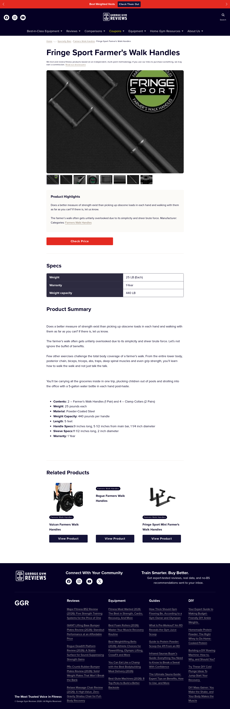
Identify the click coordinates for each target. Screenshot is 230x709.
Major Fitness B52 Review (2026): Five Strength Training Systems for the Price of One (84, 613)
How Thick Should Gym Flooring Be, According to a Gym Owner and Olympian (165, 613)
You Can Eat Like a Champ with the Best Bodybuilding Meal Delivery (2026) (124, 666)
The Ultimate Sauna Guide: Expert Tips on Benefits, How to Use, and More (166, 678)
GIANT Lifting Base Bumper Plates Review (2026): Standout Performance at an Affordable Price (85, 631)
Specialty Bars (64, 41)
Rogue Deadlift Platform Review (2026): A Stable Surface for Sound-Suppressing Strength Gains (85, 652)
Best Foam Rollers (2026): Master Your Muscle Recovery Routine (126, 629)
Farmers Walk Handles (84, 41)
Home (49, 41)
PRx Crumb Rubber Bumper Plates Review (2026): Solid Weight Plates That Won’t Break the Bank (85, 673)
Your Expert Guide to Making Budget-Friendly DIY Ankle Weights (200, 615)
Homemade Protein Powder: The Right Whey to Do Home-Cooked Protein (200, 636)
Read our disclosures (76, 64)
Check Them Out (129, 4)
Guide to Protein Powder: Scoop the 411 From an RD (164, 644)
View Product (68, 538)
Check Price (80, 241)
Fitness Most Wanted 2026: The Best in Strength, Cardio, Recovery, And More (125, 613)
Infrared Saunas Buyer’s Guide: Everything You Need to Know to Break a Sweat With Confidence (166, 659)
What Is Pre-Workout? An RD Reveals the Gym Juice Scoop (166, 629)
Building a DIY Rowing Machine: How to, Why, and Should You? (201, 654)
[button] (3, 4)
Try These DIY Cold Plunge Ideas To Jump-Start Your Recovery (199, 673)
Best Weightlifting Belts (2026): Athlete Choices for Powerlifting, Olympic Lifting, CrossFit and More (125, 648)
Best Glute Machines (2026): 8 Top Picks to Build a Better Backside (126, 683)
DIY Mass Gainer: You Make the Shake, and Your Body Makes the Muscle (201, 693)
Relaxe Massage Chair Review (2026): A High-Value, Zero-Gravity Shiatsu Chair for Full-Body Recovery (85, 693)
